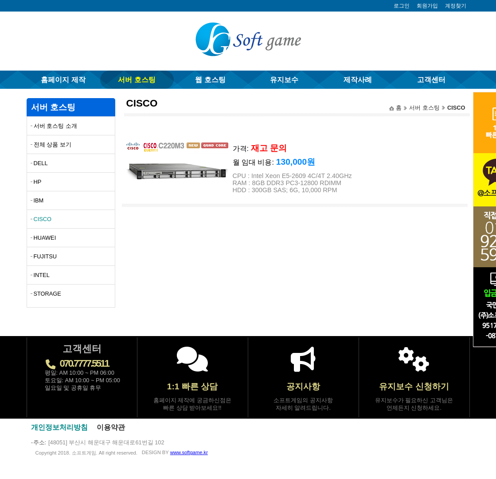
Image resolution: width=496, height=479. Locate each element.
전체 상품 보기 (52, 144)
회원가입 (427, 6)
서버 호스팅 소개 (55, 126)
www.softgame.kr (189, 452)
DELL (41, 163)
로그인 (402, 6)
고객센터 (431, 79)
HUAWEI (45, 237)
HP (38, 181)
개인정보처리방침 (59, 427)
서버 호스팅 (136, 79)
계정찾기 (455, 6)
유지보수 (284, 79)
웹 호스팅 (210, 79)
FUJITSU (45, 256)
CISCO (43, 219)
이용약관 (111, 427)
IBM (39, 200)
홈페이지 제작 (63, 79)
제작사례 (358, 79)
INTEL (42, 275)
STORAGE (47, 293)
